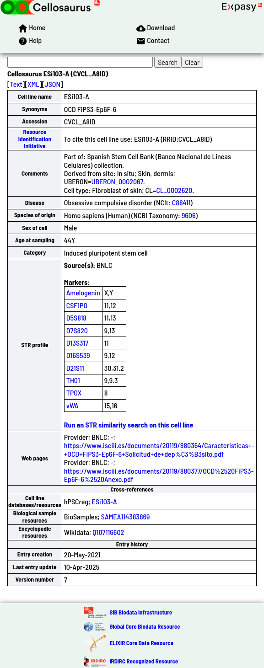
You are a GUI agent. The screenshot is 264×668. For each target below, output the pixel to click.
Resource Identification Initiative (34, 139)
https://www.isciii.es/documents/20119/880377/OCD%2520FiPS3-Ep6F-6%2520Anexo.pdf (159, 474)
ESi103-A (104, 501)
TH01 (73, 380)
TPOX (74, 392)
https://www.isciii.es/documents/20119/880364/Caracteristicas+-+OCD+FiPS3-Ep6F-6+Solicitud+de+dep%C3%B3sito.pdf (159, 449)
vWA (72, 405)
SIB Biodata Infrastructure (140, 612)
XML (33, 84)
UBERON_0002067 (117, 181)
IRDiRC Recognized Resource (143, 661)
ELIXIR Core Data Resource (141, 643)
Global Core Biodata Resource (144, 626)
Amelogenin (83, 292)
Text (16, 84)
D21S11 (75, 367)
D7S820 (77, 330)
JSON (52, 84)
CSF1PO (76, 305)
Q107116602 (108, 532)
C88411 (181, 202)
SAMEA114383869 (125, 516)
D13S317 (77, 342)
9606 (189, 215)
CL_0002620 (174, 190)
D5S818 (76, 317)
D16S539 (78, 355)
